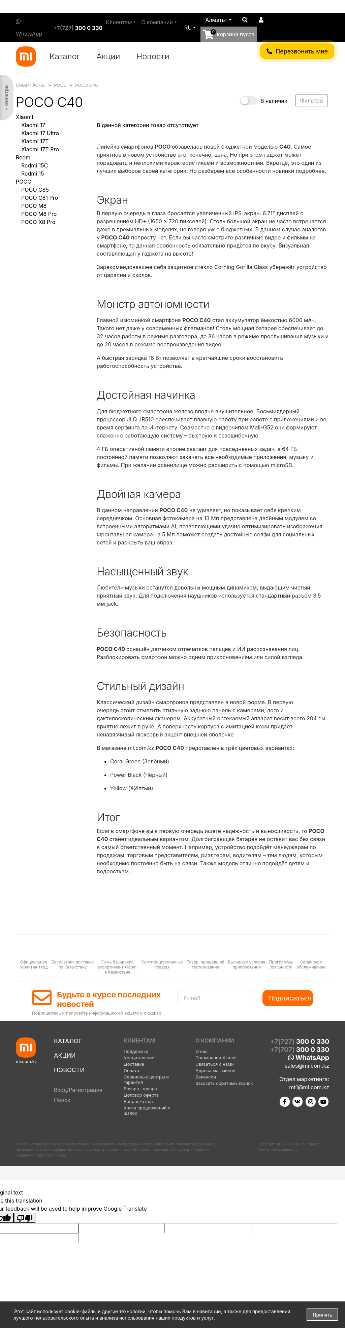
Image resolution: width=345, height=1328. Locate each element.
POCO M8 (33, 205)
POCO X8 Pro (38, 222)
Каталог (65, 56)
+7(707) (299, 1050)
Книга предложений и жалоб (147, 1110)
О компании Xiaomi (215, 1057)
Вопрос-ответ (138, 1101)
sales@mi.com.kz (307, 1065)
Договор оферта (141, 1095)
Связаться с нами (214, 1064)
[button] (218, 20)
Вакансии (205, 1076)
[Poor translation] (24, 1218)
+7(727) (77, 28)
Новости (152, 56)
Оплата (131, 1070)
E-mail (192, 998)
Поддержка (136, 1051)
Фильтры (6, 95)
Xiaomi (24, 117)
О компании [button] (157, 22)
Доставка (134, 1064)
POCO (23, 181)
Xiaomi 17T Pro (40, 149)
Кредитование (139, 1057)
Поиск (62, 1100)
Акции (108, 56)
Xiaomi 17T (35, 141)
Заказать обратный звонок (224, 1083)
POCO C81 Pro (39, 197)
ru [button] (188, 27)
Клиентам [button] (119, 22)
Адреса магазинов (215, 1070)
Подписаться (290, 998)
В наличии (273, 101)
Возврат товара (140, 1088)
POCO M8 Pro (39, 214)
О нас (201, 1051)
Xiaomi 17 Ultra (40, 133)
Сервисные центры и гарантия (146, 1079)
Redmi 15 (32, 173)
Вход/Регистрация (78, 1090)
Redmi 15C (34, 165)
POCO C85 (35, 189)
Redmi (24, 157)
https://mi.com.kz (50, 1155)
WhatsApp (29, 28)
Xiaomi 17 (33, 125)
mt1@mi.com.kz (309, 1087)
